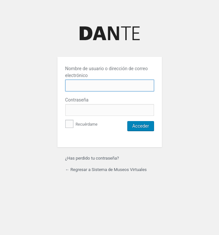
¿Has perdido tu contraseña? (92, 158)
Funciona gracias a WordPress (109, 33)
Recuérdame (81, 124)
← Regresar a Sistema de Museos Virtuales (106, 169)
